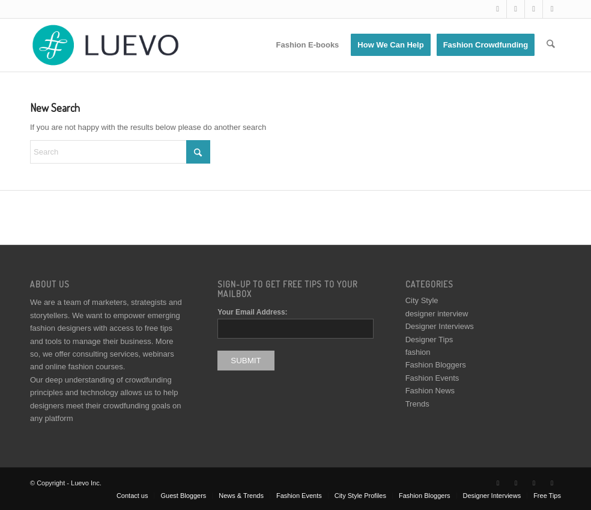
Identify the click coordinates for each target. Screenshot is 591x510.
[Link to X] (497, 9)
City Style (421, 300)
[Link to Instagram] (533, 9)
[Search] (551, 45)
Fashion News (430, 390)
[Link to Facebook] (515, 9)
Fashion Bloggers (435, 364)
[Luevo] (104, 45)
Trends (417, 403)
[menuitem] (307, 45)
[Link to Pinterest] (552, 9)
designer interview (436, 313)
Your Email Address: (252, 312)
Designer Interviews (439, 326)
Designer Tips (429, 339)
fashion (418, 352)
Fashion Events (432, 377)
